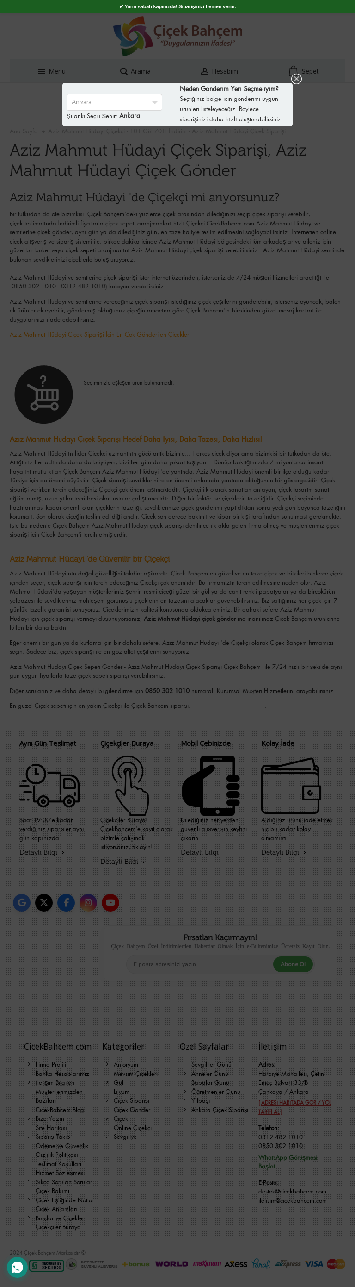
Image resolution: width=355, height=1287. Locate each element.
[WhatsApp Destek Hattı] (17, 1267)
